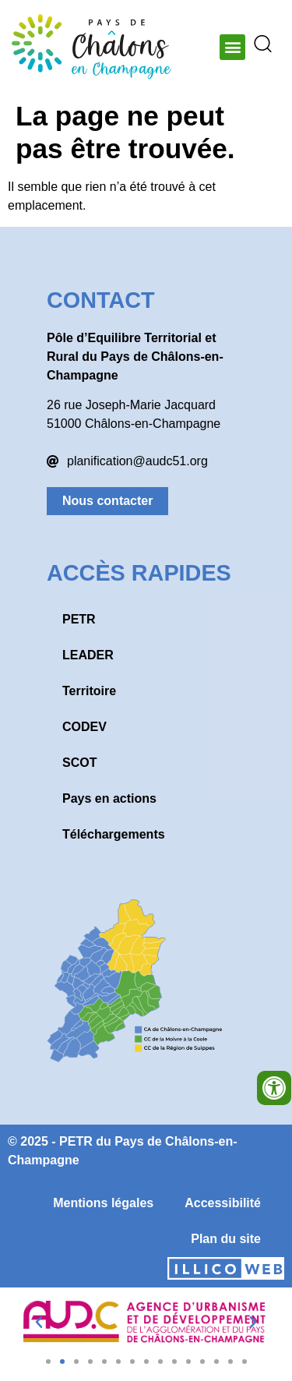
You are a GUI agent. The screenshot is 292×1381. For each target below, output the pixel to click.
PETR (79, 619)
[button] (232, 47)
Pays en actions (109, 798)
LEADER (88, 655)
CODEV (84, 726)
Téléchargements (113, 834)
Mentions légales (103, 1203)
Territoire (89, 691)
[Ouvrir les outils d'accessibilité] (274, 1088)
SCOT (79, 762)
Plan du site (226, 1238)
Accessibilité (223, 1203)
